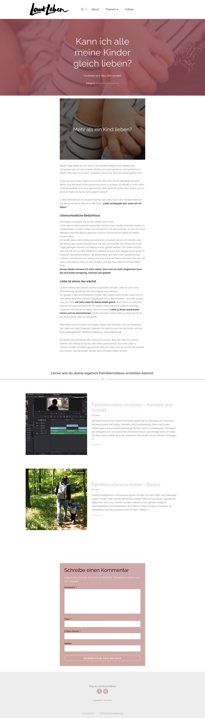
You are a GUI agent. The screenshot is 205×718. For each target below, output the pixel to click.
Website (68, 643)
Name (67, 619)
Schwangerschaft (111, 83)
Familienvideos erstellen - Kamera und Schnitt (132, 407)
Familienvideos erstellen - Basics (126, 484)
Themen (112, 9)
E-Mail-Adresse (72, 631)
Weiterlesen (97, 445)
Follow (129, 9)
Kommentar (70, 587)
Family (99, 83)
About (95, 9)
